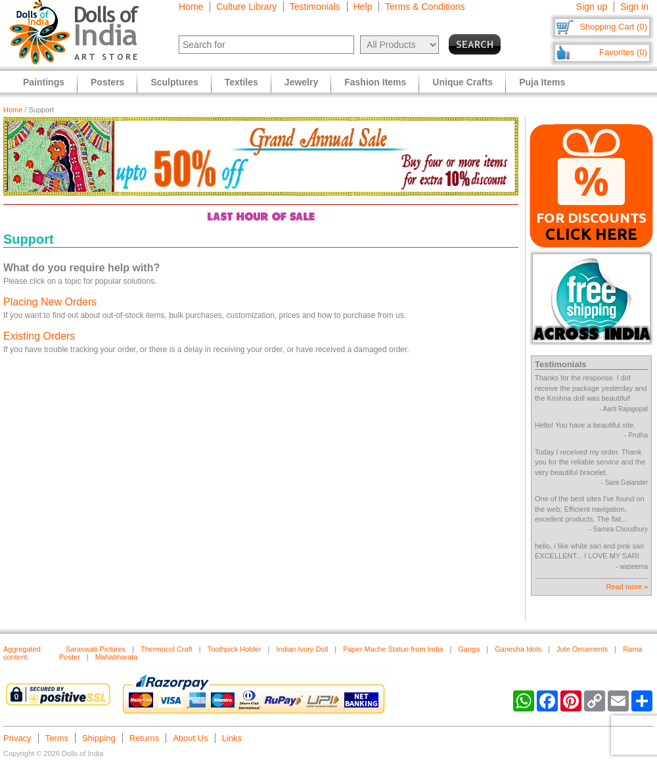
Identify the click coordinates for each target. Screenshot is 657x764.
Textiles (241, 82)
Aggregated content (22, 653)
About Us (190, 738)
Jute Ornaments (582, 649)
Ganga (469, 649)
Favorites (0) (623, 52)
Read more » (627, 587)
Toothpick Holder (234, 649)
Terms (56, 738)
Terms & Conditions (424, 6)
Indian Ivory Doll (302, 649)
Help (363, 6)
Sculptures (174, 82)
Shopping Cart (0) (613, 27)
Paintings (43, 82)
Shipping (99, 738)
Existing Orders (39, 336)
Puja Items (542, 82)
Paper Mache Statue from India (393, 649)
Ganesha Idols (518, 649)
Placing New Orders (50, 301)
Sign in (634, 6)
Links (232, 738)
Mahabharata (116, 657)
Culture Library (246, 6)
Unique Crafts (462, 82)
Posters (107, 82)
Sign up (591, 6)
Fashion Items (375, 82)
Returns (144, 738)
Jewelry (301, 82)
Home (191, 6)
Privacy (17, 738)
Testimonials (315, 6)
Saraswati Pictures (95, 649)
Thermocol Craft (167, 649)
